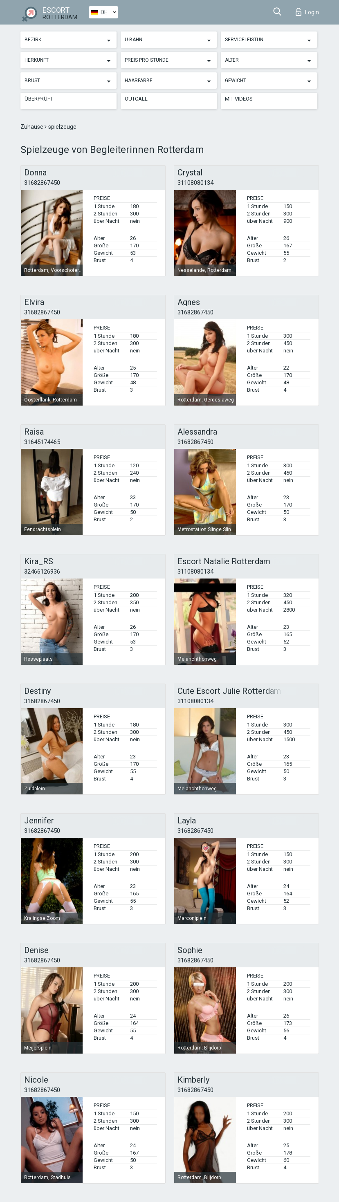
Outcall (136, 99)
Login (307, 11)
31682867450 (42, 182)
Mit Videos (239, 99)
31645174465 (42, 442)
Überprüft (39, 99)
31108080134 (195, 182)
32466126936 (42, 571)
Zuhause (32, 126)
